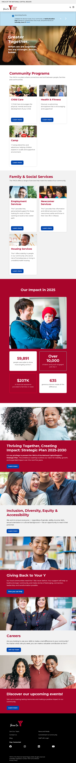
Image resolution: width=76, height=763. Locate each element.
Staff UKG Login (43, 738)
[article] (38, 19)
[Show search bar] (70, 7)
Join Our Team (14, 731)
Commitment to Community (47, 735)
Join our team (13, 650)
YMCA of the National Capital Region (16, 2)
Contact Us (13, 735)
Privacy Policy (13, 760)
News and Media (43, 731)
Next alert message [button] (66, 18)
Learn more (17, 120)
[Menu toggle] (73, 7)
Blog (11, 738)
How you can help (15, 591)
